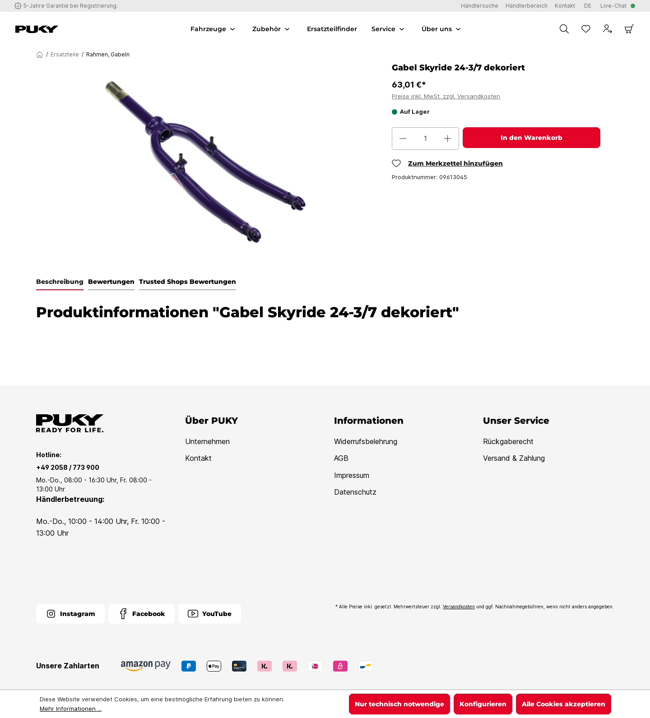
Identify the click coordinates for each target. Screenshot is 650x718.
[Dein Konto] (608, 29)
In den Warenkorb (531, 138)
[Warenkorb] (629, 29)
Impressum (351, 475)
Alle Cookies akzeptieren (563, 704)
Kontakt (198, 458)
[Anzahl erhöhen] (448, 138)
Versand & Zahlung (514, 458)
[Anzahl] (425, 138)
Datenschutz (355, 491)
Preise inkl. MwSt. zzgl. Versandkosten (446, 96)
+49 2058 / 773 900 (67, 467)
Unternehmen (207, 441)
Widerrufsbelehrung (365, 441)
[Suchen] (564, 29)
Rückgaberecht (508, 441)
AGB (341, 458)
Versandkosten (459, 606)
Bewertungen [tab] (111, 282)
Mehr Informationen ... (71, 708)
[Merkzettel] (586, 29)
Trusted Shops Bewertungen (187, 282)
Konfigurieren (483, 704)
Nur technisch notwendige (399, 704)
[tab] (60, 282)
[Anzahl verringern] (403, 138)
